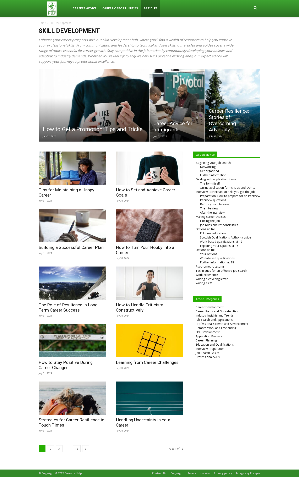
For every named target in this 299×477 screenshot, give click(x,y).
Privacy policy (223, 473)
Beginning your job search (213, 163)
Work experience (207, 275)
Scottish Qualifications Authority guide (225, 237)
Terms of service (198, 473)
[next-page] (85, 448)
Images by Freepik (248, 473)
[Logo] (54, 8)
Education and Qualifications (215, 344)
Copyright (177, 473)
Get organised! (209, 171)
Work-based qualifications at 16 (221, 241)
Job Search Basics (207, 353)
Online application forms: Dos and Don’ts (227, 188)
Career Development (210, 307)
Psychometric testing (210, 266)
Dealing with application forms (216, 179)
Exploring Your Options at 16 (219, 246)
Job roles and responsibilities (219, 225)
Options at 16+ (206, 229)
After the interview (212, 212)
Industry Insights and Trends (215, 315)
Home (42, 23)
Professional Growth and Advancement (222, 324)
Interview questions (213, 200)
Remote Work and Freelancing (216, 328)
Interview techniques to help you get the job (225, 192)
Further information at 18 (217, 262)
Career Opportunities (120, 8)
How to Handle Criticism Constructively (139, 307)
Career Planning (206, 340)
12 (76, 448)
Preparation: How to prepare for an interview (230, 196)
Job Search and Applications (214, 320)
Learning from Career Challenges (147, 362)
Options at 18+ (206, 250)
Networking (208, 167)
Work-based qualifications (217, 258)
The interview (209, 208)
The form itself (210, 183)
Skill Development (208, 332)
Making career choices (211, 217)
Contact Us (159, 473)
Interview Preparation (210, 349)
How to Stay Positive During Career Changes (66, 365)
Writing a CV (204, 283)
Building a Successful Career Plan (71, 247)
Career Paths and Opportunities (217, 311)
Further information (213, 175)
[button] (255, 9)
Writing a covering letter (212, 279)
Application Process (209, 336)
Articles (150, 8)
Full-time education (213, 233)
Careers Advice (85, 8)
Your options (208, 254)
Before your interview (214, 204)
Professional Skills (208, 357)
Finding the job (210, 221)
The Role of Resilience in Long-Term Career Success (69, 307)
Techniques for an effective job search (221, 271)
